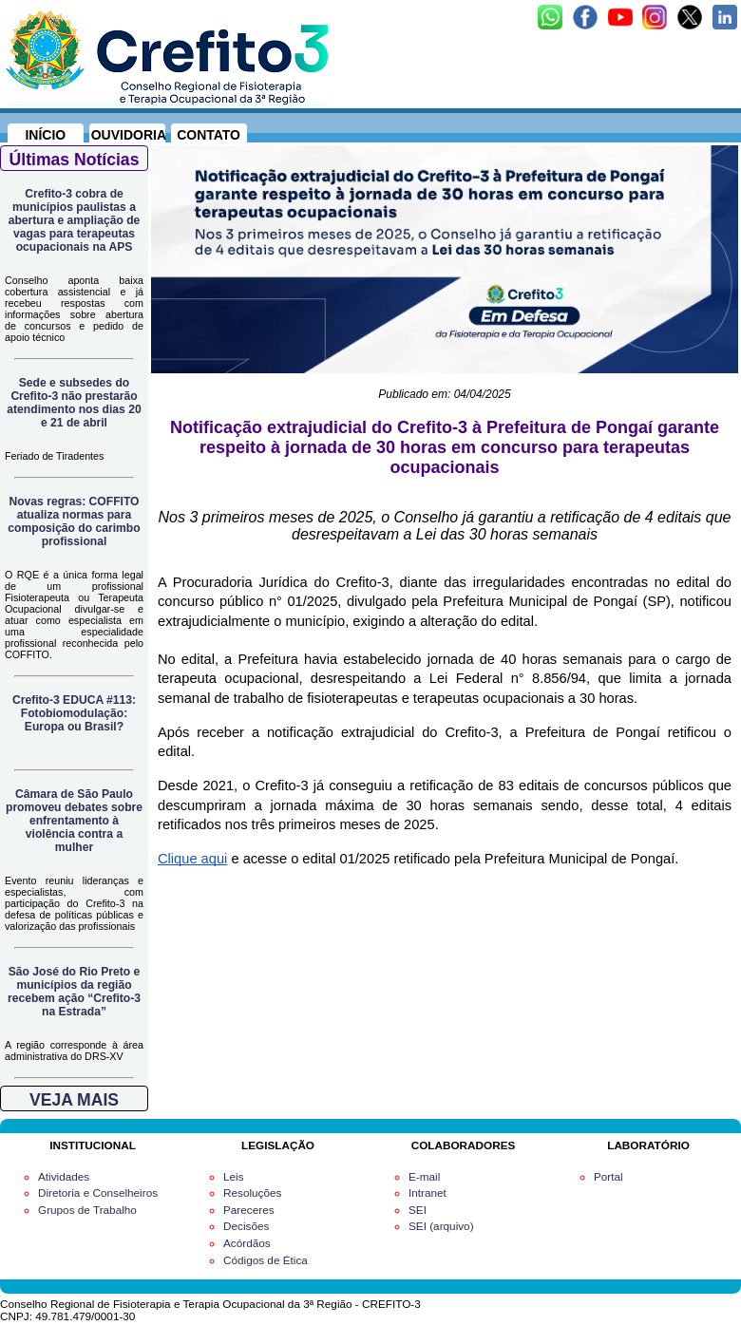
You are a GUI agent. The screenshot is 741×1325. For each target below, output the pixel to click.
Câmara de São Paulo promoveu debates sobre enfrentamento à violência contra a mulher (74, 820)
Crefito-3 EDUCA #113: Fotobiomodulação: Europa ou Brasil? (74, 713)
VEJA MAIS (74, 1099)
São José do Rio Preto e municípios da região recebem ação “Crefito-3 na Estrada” (74, 991)
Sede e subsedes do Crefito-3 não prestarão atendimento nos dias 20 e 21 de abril (74, 402)
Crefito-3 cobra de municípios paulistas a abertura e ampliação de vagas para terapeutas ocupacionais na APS (75, 220)
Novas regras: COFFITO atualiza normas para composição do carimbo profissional (74, 521)
